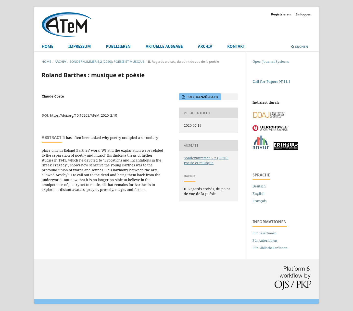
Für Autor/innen (264, 240)
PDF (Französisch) (202, 97)
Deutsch (259, 186)
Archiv (205, 46)
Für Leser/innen (264, 233)
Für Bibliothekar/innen (269, 248)
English (258, 193)
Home (47, 46)
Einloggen (303, 14)
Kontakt (236, 46)
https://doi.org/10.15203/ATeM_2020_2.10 (83, 115)
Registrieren (281, 14)
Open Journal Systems (270, 61)
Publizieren (118, 46)
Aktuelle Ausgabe (164, 46)
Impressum (79, 46)
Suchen (299, 46)
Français (259, 201)
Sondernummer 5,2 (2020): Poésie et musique (107, 61)
